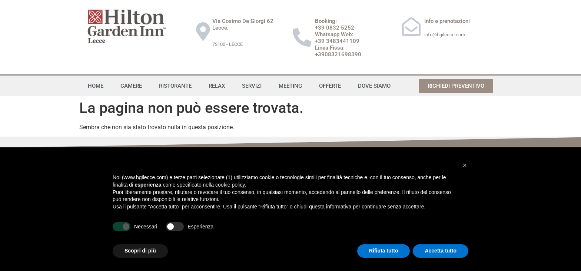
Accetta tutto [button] (440, 251)
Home (95, 86)
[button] (465, 165)
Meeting (290, 86)
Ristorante (175, 86)
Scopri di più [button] (140, 251)
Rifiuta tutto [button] (383, 251)
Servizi (252, 86)
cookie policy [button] (230, 185)
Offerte (330, 86)
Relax (217, 86)
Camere (131, 86)
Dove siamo (374, 86)
